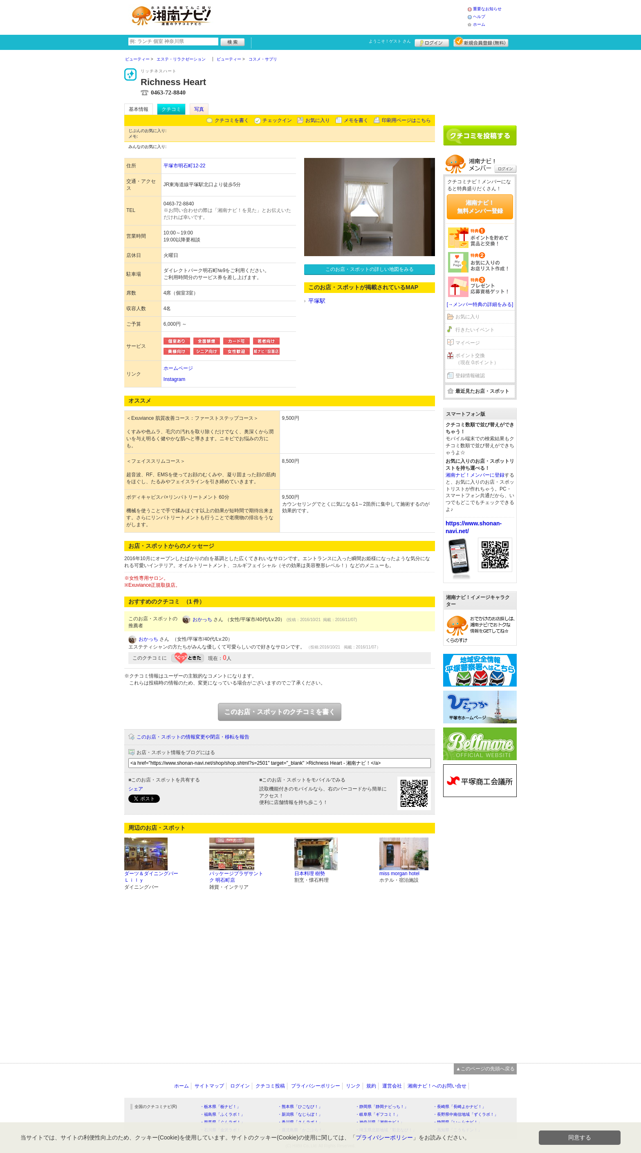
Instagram (174, 379)
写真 (199, 109)
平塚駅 (316, 300)
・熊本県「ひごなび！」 (300, 1106)
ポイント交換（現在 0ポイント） (477, 359)
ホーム (479, 24)
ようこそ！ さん (390, 41)
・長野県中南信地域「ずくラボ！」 (465, 1114)
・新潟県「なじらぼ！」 (300, 1114)
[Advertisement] (342, 16)
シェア (135, 789)
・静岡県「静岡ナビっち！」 (381, 1106)
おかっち (202, 619)
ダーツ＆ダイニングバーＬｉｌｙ (151, 877)
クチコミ (171, 109)
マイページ (467, 343)
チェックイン (277, 120)
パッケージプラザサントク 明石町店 (236, 877)
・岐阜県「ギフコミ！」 (377, 1114)
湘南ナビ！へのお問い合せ (437, 1086)
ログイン (432, 41)
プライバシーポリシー (315, 1086)
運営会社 (392, 1086)
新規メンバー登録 (481, 41)
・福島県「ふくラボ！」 (222, 1114)
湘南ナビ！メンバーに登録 (475, 475)
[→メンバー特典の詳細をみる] (480, 304)
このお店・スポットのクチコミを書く (279, 711)
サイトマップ (209, 1086)
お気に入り (317, 120)
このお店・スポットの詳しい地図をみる (369, 269)
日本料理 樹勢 (309, 873)
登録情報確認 (470, 375)
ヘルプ (479, 16)
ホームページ (178, 368)
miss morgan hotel (399, 873)
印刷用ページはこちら (406, 120)
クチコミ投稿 (270, 1086)
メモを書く (356, 120)
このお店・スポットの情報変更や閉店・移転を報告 (193, 737)
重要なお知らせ (487, 9)
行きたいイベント (475, 330)
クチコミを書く (232, 120)
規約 (371, 1086)
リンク (353, 1086)
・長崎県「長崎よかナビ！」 (459, 1106)
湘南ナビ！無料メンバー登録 (480, 206)
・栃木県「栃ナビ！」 (220, 1106)
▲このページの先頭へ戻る (485, 1069)
